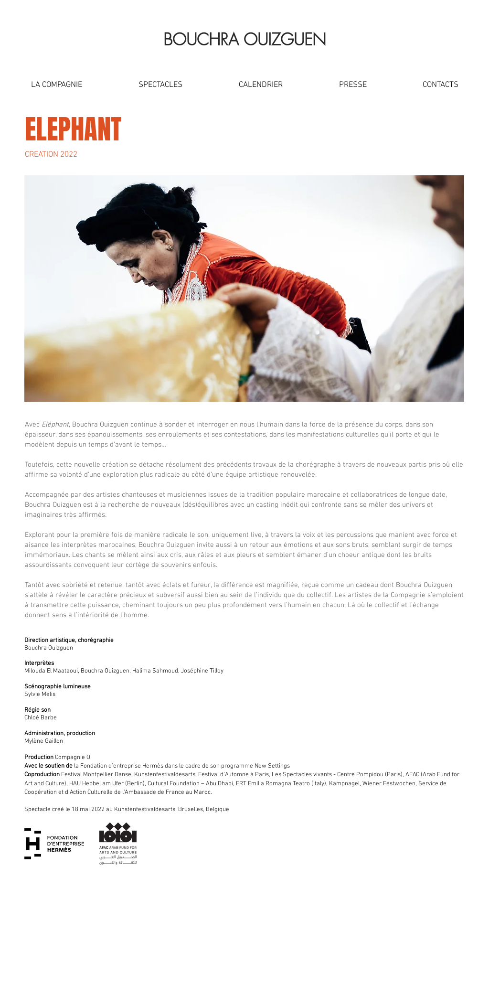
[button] (56, 85)
